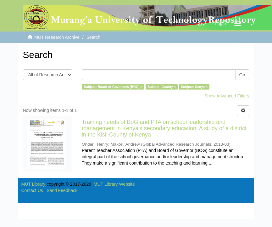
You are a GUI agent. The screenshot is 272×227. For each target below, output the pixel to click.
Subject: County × (161, 87)
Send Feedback (62, 190)
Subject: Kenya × (194, 87)
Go (242, 74)
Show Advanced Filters (226, 95)
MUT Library (33, 184)
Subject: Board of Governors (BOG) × (113, 87)
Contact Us (32, 190)
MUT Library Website (114, 184)
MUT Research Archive (57, 37)
